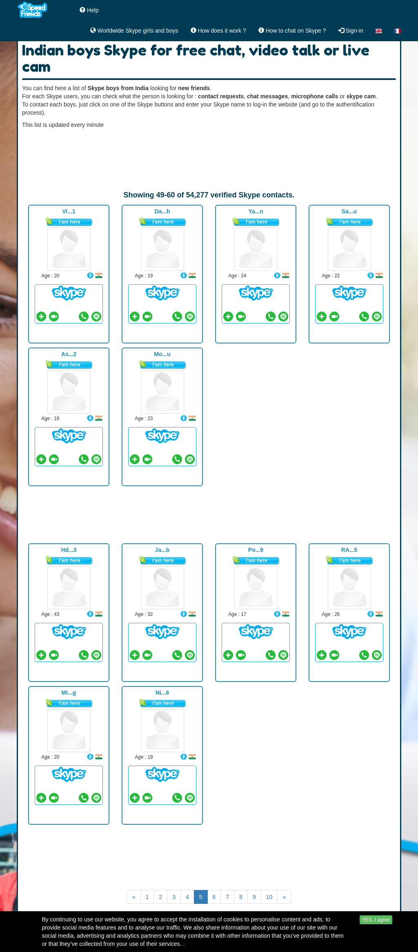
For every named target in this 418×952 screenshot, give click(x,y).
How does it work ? (218, 30)
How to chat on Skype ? (292, 30)
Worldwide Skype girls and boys (134, 30)
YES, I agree (376, 940)
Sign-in (350, 30)
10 (269, 897)
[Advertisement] (209, 159)
